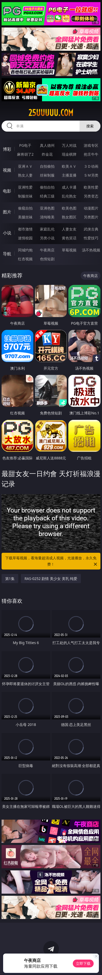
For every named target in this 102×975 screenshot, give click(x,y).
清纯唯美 (47, 217)
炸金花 (47, 154)
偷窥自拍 (25, 208)
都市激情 (25, 229)
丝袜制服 (47, 175)
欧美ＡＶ (69, 166)
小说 (7, 233)
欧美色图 (69, 208)
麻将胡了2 (25, 154)
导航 (7, 254)
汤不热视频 (91, 249)
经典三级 (47, 196)
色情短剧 (47, 258)
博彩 (7, 149)
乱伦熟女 (69, 196)
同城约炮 (25, 249)
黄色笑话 (69, 237)
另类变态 (91, 196)
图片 (7, 212)
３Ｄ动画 (91, 166)
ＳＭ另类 (91, 175)
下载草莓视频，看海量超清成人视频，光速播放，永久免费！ (51, 561)
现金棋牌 (69, 154)
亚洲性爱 (25, 187)
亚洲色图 (47, 208)
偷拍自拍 (47, 187)
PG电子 (25, 145)
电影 (7, 191)
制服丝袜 (25, 196)
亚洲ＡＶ (25, 166)
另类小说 (47, 237)
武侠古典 (91, 229)
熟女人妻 (25, 175)
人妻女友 (69, 229)
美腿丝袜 (25, 217)
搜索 (90, 125)
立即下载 (83, 963)
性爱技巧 (91, 237)
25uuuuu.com (50, 113)
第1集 (10, 578)
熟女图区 (69, 217)
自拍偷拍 (47, 166)
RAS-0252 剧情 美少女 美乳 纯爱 (51, 578)
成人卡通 (69, 187)
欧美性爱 (91, 187)
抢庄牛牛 (91, 154)
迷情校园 (25, 237)
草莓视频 (69, 249)
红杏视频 (25, 258)
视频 (7, 170)
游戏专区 (91, 145)
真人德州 (47, 145)
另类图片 (91, 217)
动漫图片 (91, 208)
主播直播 (69, 175)
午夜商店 (47, 249)
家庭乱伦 (47, 229)
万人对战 (69, 145)
